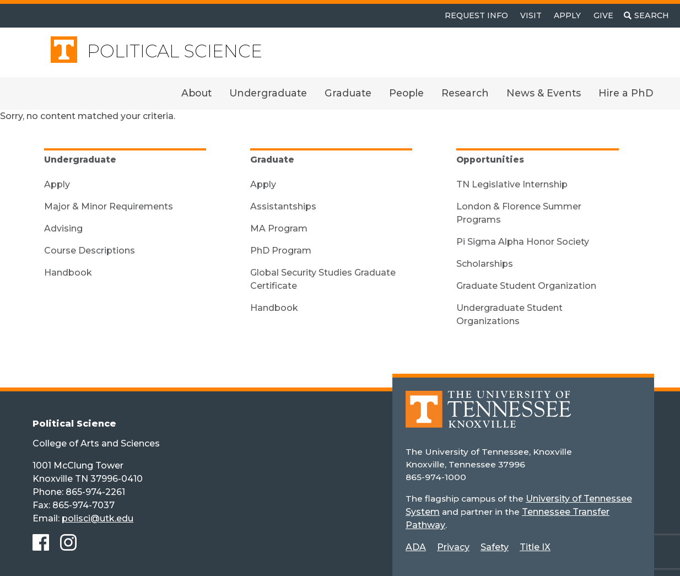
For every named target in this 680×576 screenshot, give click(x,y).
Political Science (174, 51)
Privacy (453, 547)
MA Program (278, 228)
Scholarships (484, 264)
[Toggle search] (646, 16)
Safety (495, 547)
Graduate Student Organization (526, 286)
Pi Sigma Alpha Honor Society (522, 241)
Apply (567, 15)
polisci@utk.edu (97, 518)
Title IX (535, 547)
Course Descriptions (89, 250)
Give (603, 15)
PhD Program (280, 250)
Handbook (68, 272)
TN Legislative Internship (512, 184)
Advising (63, 228)
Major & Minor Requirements (108, 206)
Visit (531, 15)
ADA (416, 547)
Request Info (476, 15)
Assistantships (283, 206)
